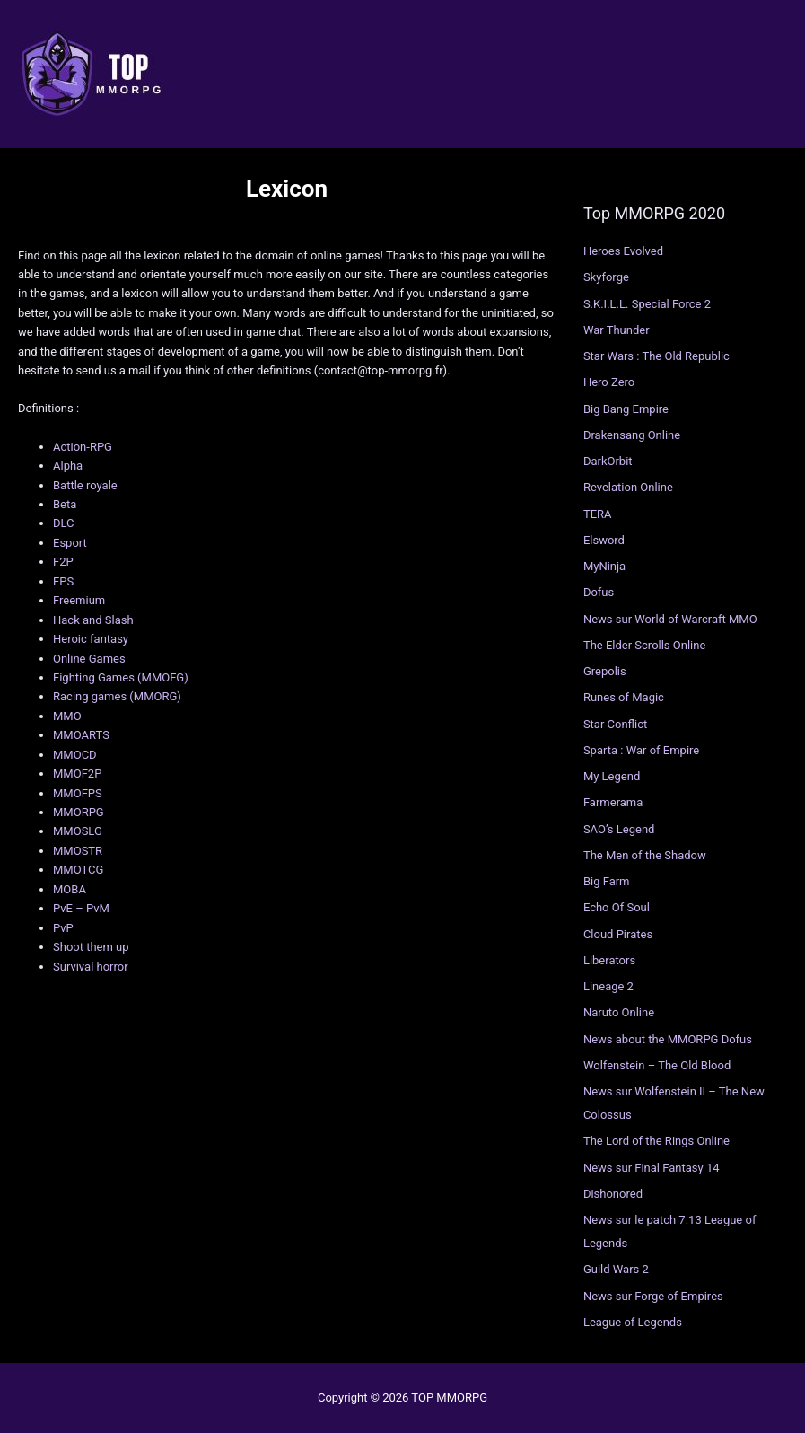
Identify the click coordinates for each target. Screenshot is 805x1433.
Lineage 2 (608, 986)
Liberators (609, 960)
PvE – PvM (81, 908)
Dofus (598, 592)
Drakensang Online (631, 435)
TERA (597, 514)
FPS (63, 581)
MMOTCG (78, 869)
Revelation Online (628, 487)
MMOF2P (77, 773)
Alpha (68, 465)
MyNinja (604, 566)
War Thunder (616, 330)
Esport (70, 542)
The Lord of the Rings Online (656, 1140)
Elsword (604, 540)
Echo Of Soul (616, 907)
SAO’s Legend (619, 829)
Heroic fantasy (90, 639)
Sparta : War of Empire (641, 750)
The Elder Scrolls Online (644, 645)
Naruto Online (618, 1012)
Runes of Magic (623, 697)
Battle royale (85, 485)
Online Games (89, 658)
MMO (67, 716)
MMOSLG (77, 831)
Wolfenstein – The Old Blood (657, 1065)
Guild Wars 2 (616, 1269)
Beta (64, 504)
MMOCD (75, 754)
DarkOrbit (608, 461)
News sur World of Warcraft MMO (670, 619)
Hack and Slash (93, 620)
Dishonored (613, 1193)
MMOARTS (81, 735)
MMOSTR (77, 850)
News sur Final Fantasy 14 (651, 1167)
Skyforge (606, 277)
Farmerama (613, 802)
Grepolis (604, 671)
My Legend (611, 776)
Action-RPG (82, 446)
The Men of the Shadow (644, 855)
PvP (63, 928)
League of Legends (632, 1322)
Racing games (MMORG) (117, 696)
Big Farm (606, 881)
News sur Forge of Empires (653, 1296)
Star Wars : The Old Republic (656, 356)
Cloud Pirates (617, 934)
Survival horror (90, 966)
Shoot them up (91, 947)
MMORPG (78, 812)
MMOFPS (77, 793)
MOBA (69, 889)
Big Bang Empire (626, 409)
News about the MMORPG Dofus (667, 1039)
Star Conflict (615, 724)
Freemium (79, 600)
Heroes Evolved (623, 251)
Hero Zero (608, 382)
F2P (63, 561)
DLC (63, 523)
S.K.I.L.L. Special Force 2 (647, 304)
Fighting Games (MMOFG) (120, 677)
